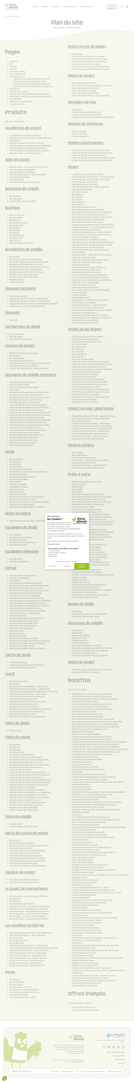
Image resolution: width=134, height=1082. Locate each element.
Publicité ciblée (53, 556)
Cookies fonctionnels (54, 551)
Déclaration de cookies (53, 544)
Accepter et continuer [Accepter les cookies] (82, 566)
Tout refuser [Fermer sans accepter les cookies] (52, 566)
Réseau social (53, 554)
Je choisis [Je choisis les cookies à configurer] (67, 566)
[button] (4, 1078)
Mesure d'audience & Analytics (57, 552)
